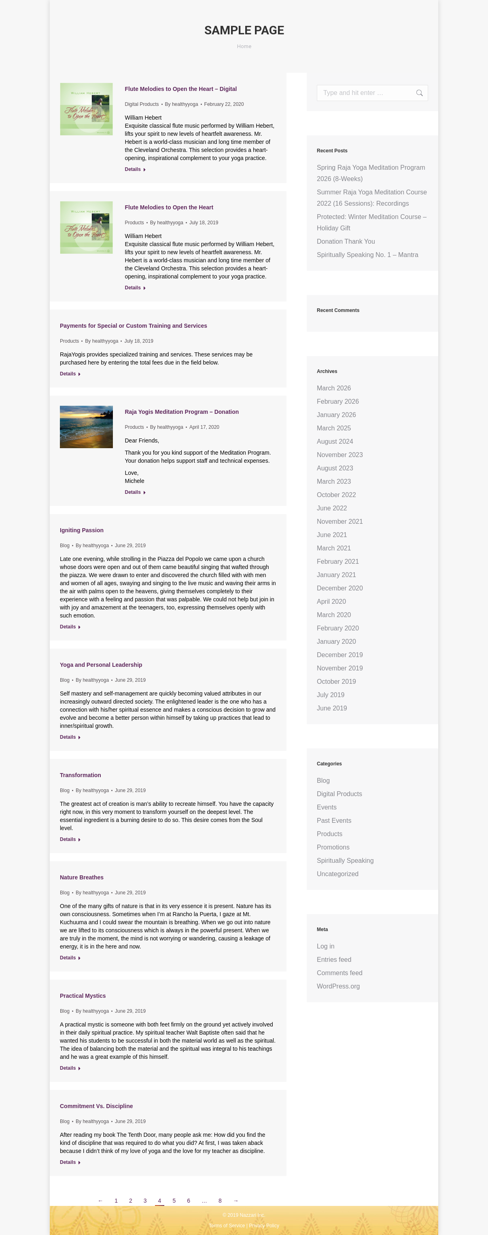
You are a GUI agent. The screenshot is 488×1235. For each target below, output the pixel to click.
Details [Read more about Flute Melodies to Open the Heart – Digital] (133, 169)
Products (134, 223)
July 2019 (331, 694)
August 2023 (335, 468)
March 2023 (334, 481)
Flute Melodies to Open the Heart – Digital (181, 89)
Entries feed (334, 959)
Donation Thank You (346, 241)
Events (327, 807)
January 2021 (336, 574)
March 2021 (334, 548)
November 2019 (340, 668)
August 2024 (335, 441)
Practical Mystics (83, 996)
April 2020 (331, 601)
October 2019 (336, 681)
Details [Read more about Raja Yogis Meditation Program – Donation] (133, 492)
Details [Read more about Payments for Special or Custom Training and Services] (68, 374)
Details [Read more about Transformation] (68, 839)
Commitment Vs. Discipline (96, 1106)
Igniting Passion (82, 530)
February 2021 (338, 561)
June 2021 (332, 534)
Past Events (334, 820)
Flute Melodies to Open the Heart (169, 207)
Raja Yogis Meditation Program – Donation (182, 412)
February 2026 (338, 401)
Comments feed (340, 972)
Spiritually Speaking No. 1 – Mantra (367, 254)
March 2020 (334, 614)
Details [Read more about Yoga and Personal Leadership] (68, 737)
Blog (65, 545)
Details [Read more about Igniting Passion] (68, 627)
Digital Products (142, 104)
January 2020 (336, 641)
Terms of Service (227, 1226)
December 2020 (340, 588)
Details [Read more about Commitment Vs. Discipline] (68, 1162)
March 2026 (334, 388)
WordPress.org (338, 986)
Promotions (333, 847)
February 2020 (338, 628)
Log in (326, 946)
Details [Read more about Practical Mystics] (68, 1068)
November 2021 (340, 521)
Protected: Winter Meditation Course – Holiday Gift (371, 222)
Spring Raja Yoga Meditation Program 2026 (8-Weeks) (371, 173)
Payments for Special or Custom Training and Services (133, 325)
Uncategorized (338, 873)
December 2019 (340, 654)
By (181, 104)
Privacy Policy (264, 1226)
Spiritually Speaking (345, 860)
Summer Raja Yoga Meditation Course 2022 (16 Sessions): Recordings (372, 198)
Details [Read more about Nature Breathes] (68, 958)
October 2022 (336, 494)
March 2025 (334, 428)
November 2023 (340, 454)
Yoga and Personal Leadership (101, 665)
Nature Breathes (82, 877)
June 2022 (332, 508)
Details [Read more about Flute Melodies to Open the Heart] (133, 288)
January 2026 (336, 414)
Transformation (80, 775)
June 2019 (332, 708)
